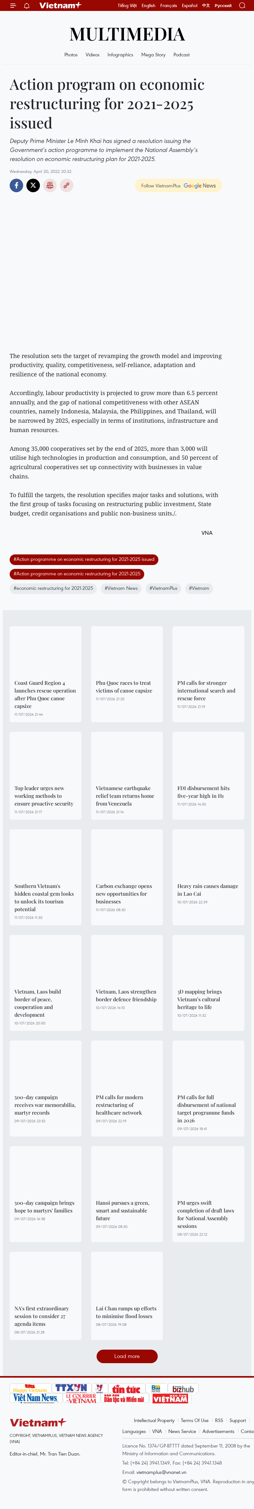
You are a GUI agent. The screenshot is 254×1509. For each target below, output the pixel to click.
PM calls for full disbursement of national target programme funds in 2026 (206, 1109)
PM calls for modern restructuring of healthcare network (119, 1105)
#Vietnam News (121, 588)
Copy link (66, 185)
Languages (134, 1431)
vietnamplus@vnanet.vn (161, 1472)
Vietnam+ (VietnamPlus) (61, 5)
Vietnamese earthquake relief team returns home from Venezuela (125, 796)
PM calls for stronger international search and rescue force (206, 690)
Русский (223, 5)
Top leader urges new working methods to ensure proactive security (43, 796)
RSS (219, 1420)
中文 (206, 5)
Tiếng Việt (127, 5)
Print (50, 185)
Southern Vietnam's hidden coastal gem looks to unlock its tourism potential (44, 897)
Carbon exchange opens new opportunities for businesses (124, 893)
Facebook (16, 185)
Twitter (33, 185)
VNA (157, 1431)
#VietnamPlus (163, 588)
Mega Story (153, 54)
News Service (182, 1431)
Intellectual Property (154, 1420)
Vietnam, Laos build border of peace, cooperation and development (37, 1003)
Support (238, 1420)
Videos (92, 54)
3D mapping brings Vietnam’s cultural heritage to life (199, 999)
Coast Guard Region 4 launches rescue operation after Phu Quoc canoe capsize (45, 694)
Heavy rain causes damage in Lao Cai (207, 889)
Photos (71, 54)
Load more (127, 1356)
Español (189, 5)
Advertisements (218, 1431)
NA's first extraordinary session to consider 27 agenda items (41, 1316)
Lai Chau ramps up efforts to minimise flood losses (126, 1312)
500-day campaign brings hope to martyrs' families (44, 1206)
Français (168, 5)
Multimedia (127, 33)
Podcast (182, 54)
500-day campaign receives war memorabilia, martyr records (45, 1105)
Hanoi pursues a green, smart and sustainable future (122, 1210)
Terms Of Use (195, 1420)
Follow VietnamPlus (161, 185)
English (148, 5)
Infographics (120, 54)
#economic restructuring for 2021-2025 (53, 588)
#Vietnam (199, 588)
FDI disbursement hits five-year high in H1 (203, 792)
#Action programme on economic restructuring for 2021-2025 (77, 573)
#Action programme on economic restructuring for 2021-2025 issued (84, 559)
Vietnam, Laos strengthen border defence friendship (126, 995)
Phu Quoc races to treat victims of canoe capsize (124, 686)
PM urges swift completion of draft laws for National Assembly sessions (205, 1214)
